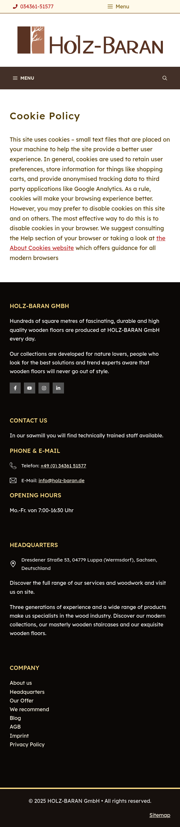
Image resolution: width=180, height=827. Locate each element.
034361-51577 (36, 6)
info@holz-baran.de (61, 480)
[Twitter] (29, 388)
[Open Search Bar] (165, 78)
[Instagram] (43, 388)
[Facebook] (15, 388)
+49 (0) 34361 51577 (63, 466)
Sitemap (159, 815)
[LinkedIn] (58, 388)
